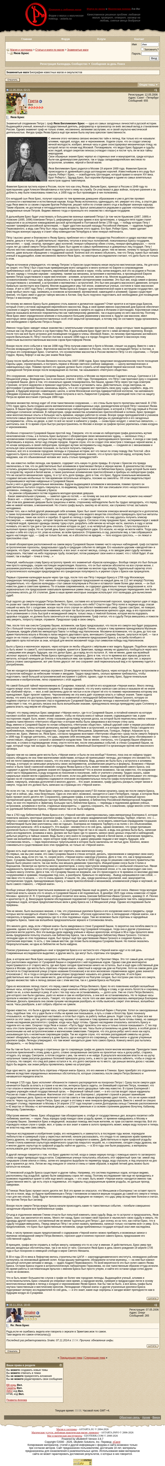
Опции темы (147, 84)
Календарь (64, 63)
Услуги (101, 39)
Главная (26, 39)
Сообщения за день (103, 63)
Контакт (139, 39)
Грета (33, 101)
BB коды (11, 1385)
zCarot (116, 1441)
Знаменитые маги (78, 49)
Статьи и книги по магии (49, 49)
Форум (65, 39)
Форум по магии (96, 8)
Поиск (121, 63)
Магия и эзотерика (21, 49)
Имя (134, 44)
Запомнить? (150, 49)
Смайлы (11, 1388)
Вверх (156, 1417)
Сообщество (81, 63)
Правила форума (16, 1400)
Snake (29, 1312)
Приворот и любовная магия (65, 9)
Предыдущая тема (71, 1357)
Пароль (136, 53)
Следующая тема (94, 1357)
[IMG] (9, 1391)
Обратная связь (129, 1417)
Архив (146, 1417)
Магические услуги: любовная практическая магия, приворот (65, 1432)
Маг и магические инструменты (64, 1435)
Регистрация (48, 63)
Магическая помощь (119, 8)
